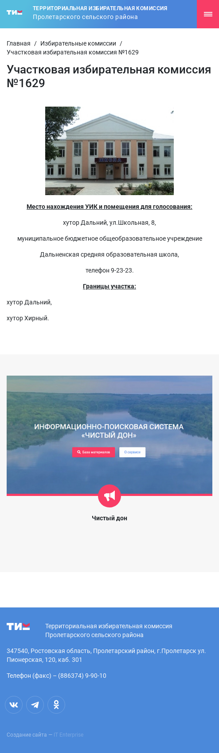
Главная (19, 43)
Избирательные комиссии (78, 43)
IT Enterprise (68, 735)
